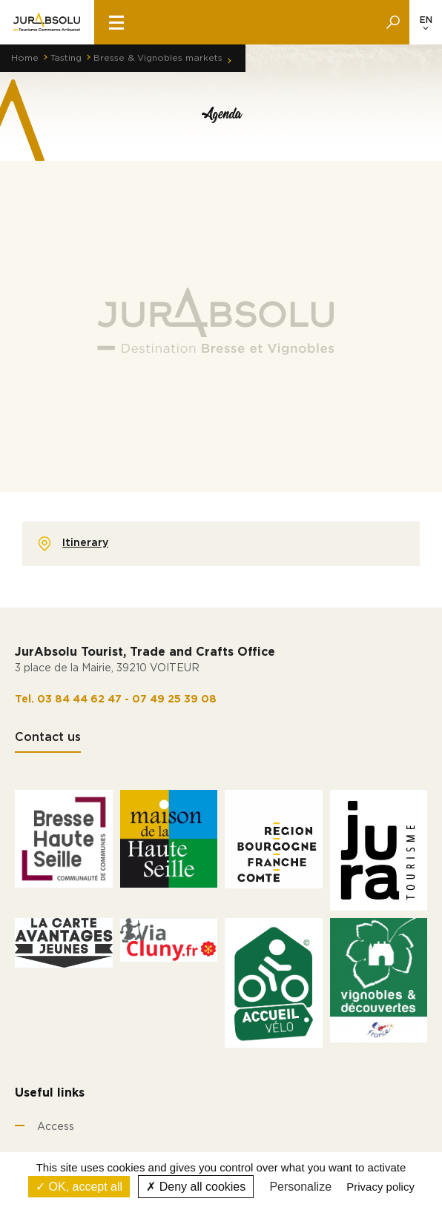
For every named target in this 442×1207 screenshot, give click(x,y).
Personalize (300, 1186)
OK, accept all (79, 1186)
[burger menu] (116, 22)
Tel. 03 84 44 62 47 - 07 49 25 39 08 (116, 699)
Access (55, 1127)
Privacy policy (380, 1186)
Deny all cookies (195, 1186)
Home (25, 57)
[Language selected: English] (425, 22)
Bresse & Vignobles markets (157, 57)
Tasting (66, 57)
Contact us (48, 737)
